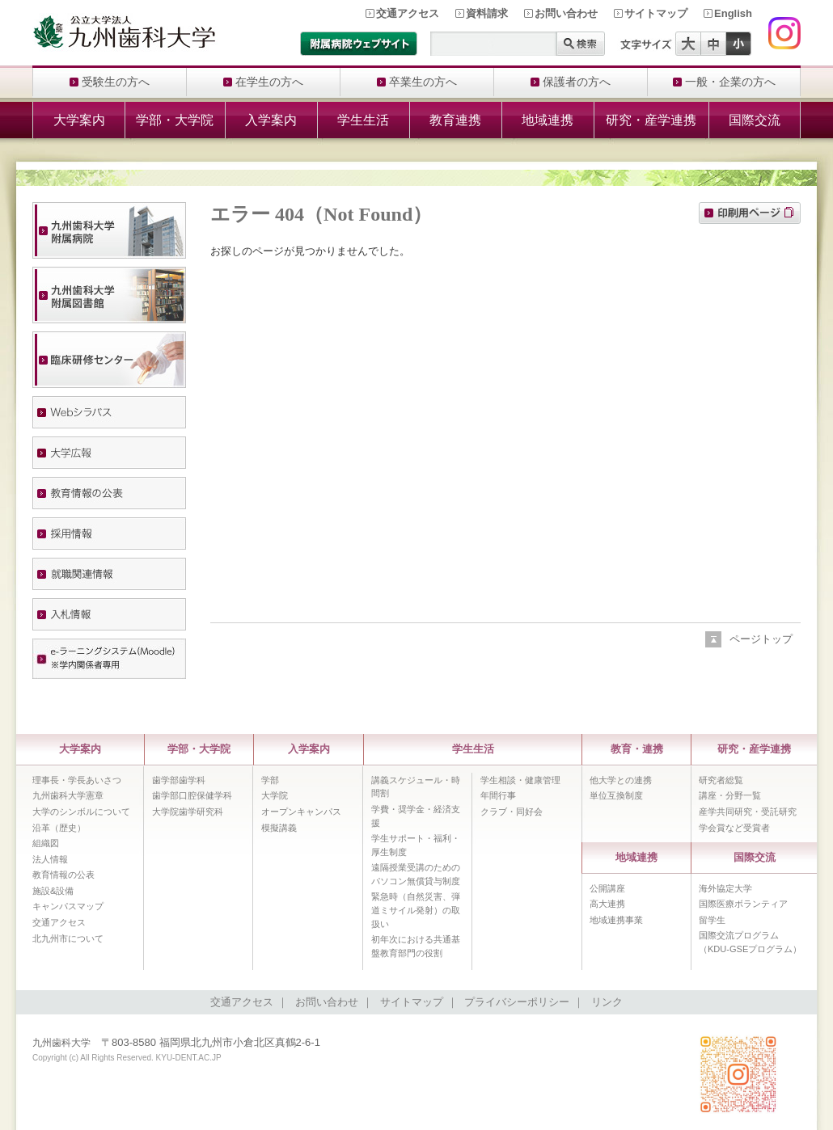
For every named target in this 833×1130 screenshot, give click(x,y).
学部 (270, 780)
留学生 (712, 920)
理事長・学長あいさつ (76, 780)
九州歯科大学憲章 (68, 795)
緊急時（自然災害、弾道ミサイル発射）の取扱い (415, 910)
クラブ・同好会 (511, 811)
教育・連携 (637, 749)
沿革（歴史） (59, 828)
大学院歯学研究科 (187, 811)
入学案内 (271, 120)
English (733, 13)
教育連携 (455, 120)
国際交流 (754, 120)
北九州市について (68, 938)
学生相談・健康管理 (520, 780)
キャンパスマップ (68, 906)
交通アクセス (407, 13)
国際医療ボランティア (743, 904)
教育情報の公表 (63, 874)
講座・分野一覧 (730, 795)
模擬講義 (279, 828)
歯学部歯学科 (178, 780)
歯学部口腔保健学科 (192, 795)
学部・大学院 (175, 120)
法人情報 (50, 859)
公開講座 (607, 888)
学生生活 (363, 120)
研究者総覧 (721, 780)
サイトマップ (655, 13)
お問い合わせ (566, 13)
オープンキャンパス (301, 811)
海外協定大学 (725, 888)
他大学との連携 (621, 780)
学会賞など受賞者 (734, 828)
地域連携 (547, 120)
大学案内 (79, 120)
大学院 (274, 795)
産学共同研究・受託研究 (748, 811)
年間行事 (498, 795)
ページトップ (761, 639)
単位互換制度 (616, 795)
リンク (607, 1002)
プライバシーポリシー (516, 1002)
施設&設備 (53, 891)
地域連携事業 (616, 920)
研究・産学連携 (651, 120)
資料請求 (487, 13)
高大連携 (607, 904)
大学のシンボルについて (81, 811)
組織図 (45, 843)
